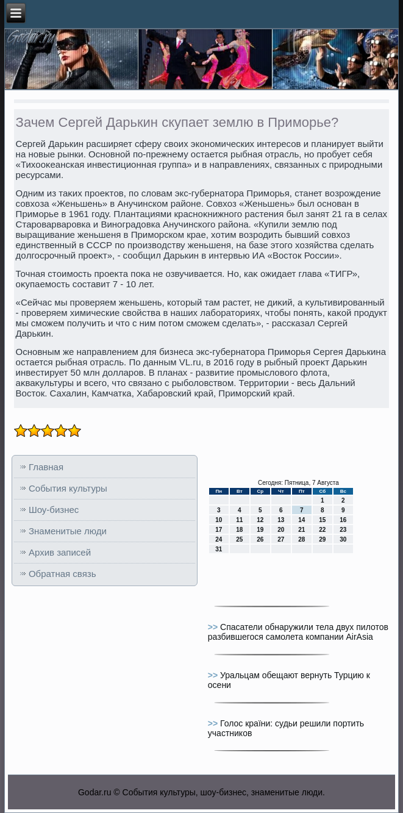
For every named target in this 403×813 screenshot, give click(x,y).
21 (301, 529)
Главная (46, 467)
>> (214, 627)
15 (322, 520)
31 (218, 549)
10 (218, 520)
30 (343, 539)
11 (239, 520)
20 (280, 529)
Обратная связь (62, 573)
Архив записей (60, 552)
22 (322, 529)
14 (301, 520)
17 (218, 529)
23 (343, 529)
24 (218, 539)
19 (260, 529)
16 (343, 520)
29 (322, 539)
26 (260, 539)
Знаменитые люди (68, 531)
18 (239, 529)
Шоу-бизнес (54, 509)
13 (280, 520)
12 (260, 520)
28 (301, 539)
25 (239, 539)
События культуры (68, 488)
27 (280, 539)
